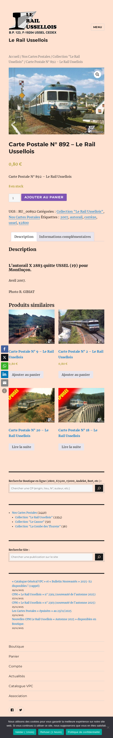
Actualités (17, 676)
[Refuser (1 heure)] (108, 727)
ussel (13, 223)
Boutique (16, 646)
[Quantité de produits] (14, 198)
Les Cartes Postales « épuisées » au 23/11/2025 (42, 611)
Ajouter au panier (43, 197)
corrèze (90, 217)
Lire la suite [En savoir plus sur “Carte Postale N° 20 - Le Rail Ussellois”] (21, 447)
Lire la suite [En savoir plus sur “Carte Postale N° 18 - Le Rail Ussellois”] (71, 447)
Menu (97, 27)
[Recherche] (99, 488)
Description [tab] (24, 237)
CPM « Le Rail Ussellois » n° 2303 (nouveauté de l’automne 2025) (53, 602)
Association (18, 696)
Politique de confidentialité (84, 732)
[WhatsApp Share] (4, 366)
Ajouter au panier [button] (26, 375)
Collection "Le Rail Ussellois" (80, 211)
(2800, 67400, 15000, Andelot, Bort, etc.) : (55, 481)
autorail (76, 217)
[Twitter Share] (4, 357)
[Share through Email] (4, 383)
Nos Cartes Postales (36, 57)
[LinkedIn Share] (4, 374)
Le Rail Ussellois (28, 40)
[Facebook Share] (4, 349)
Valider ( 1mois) (24, 732)
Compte (15, 666)
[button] (97, 74)
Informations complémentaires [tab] (65, 237)
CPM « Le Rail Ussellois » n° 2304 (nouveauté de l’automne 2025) (54, 594)
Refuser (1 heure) (51, 732)
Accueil (14, 57)
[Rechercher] (99, 557)
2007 (64, 217)
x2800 (24, 223)
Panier (14, 656)
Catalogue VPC (21, 686)
